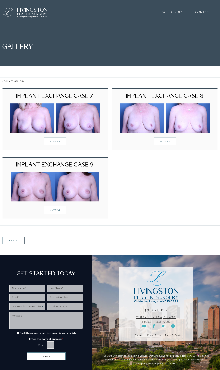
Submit (46, 356)
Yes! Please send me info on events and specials (48, 333)
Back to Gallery (14, 81)
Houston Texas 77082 (156, 321)
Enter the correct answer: (46, 339)
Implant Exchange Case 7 (55, 97)
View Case (55, 141)
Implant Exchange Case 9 (55, 165)
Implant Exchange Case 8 (165, 97)
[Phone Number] (65, 297)
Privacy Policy (154, 335)
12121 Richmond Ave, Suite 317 (156, 317)
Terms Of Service (173, 335)
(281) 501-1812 (171, 12)
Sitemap (139, 335)
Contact (203, 12)
